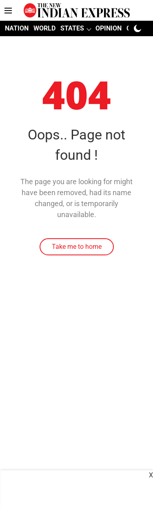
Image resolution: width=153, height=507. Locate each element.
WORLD (44, 28)
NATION (17, 28)
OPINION (108, 28)
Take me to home (77, 246)
